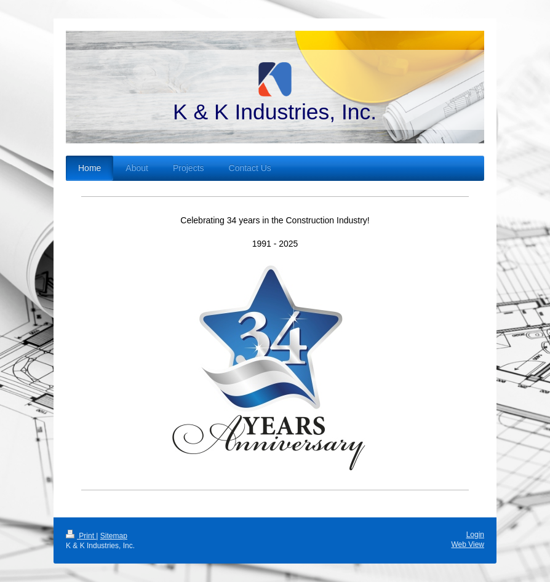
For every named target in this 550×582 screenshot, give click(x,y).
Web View (467, 544)
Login (475, 534)
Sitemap (113, 536)
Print (81, 536)
